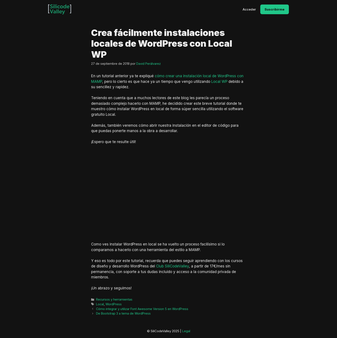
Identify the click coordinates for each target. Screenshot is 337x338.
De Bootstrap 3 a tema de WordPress (123, 313)
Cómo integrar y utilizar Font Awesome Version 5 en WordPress (142, 309)
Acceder (249, 9)
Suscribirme (275, 9)
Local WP (219, 81)
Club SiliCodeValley (172, 266)
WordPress (114, 304)
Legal (186, 331)
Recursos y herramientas (114, 299)
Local (100, 304)
